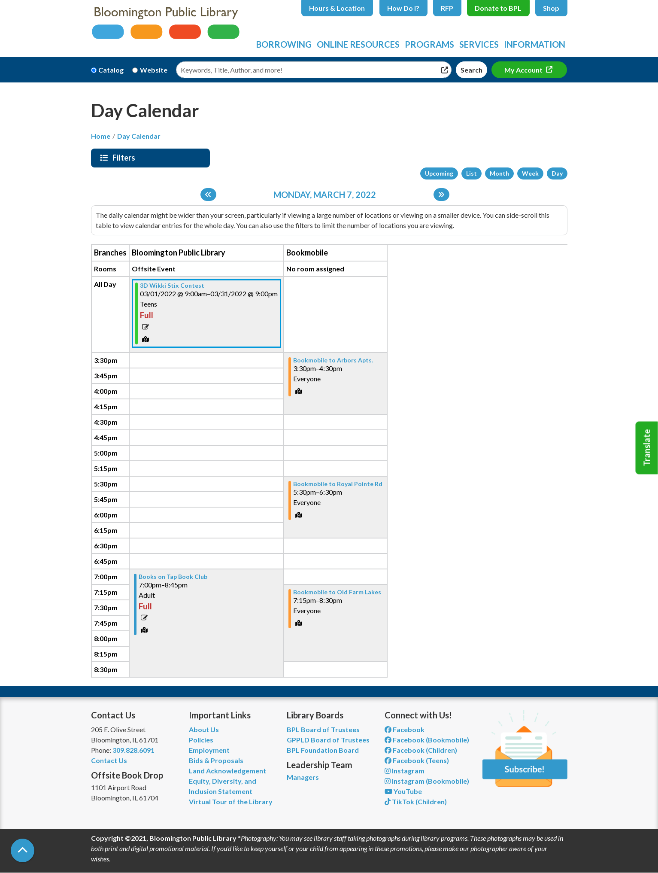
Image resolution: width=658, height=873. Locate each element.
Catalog (111, 70)
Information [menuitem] (534, 44)
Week (530, 173)
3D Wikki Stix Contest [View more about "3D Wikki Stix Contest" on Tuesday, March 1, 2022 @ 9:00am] (172, 286)
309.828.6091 (133, 750)
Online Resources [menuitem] (358, 44)
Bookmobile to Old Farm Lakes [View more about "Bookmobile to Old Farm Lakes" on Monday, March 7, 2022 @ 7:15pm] (337, 592)
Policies (201, 740)
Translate (647, 447)
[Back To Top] (22, 850)
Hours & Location (337, 8)
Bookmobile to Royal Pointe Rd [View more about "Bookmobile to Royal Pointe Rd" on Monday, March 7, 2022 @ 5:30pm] (337, 484)
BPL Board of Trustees (323, 729)
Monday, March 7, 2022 (324, 194)
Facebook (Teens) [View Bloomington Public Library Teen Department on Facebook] (417, 760)
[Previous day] (208, 194)
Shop (551, 8)
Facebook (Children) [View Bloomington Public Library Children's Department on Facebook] (421, 750)
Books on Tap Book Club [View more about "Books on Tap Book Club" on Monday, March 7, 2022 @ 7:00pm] (173, 577)
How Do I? (403, 8)
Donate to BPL (498, 8)
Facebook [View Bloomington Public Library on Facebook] (405, 729)
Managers (303, 777)
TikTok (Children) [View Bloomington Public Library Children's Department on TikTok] (416, 801)
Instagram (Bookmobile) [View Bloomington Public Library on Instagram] (427, 781)
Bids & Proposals (216, 760)
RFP (447, 8)
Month (499, 173)
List (471, 173)
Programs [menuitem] (429, 44)
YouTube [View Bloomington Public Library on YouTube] (403, 791)
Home (100, 136)
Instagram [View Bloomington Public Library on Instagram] (405, 771)
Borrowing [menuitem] (284, 44)
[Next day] (441, 194)
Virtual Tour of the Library (231, 801)
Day (557, 173)
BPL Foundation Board (323, 750)
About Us (204, 729)
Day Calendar (139, 136)
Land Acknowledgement (227, 771)
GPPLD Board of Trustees (328, 740)
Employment (209, 750)
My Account (524, 70)
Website (153, 70)
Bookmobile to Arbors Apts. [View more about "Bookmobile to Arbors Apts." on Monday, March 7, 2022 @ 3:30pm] (333, 360)
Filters (124, 157)
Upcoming (439, 173)
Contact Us (109, 760)
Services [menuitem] (479, 44)
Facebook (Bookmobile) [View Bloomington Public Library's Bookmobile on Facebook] (427, 740)
